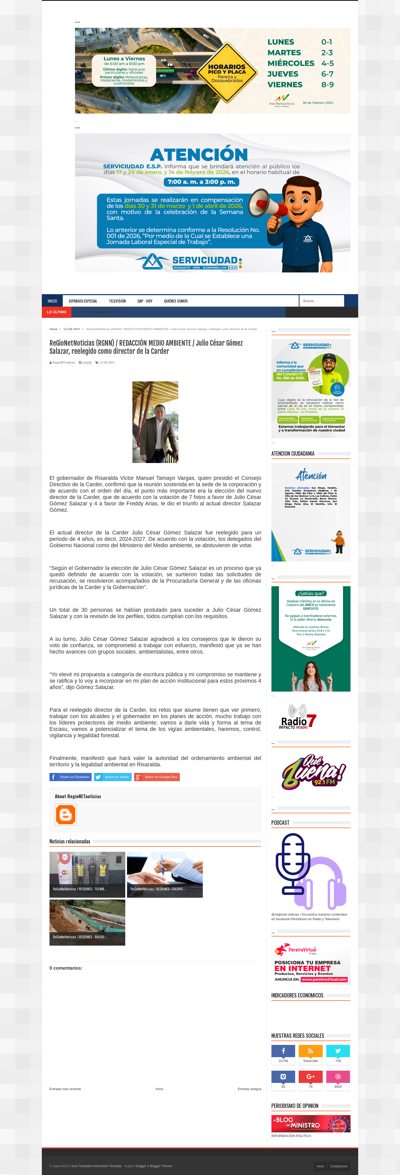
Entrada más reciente (65, 1041)
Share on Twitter (111, 777)
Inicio (52, 301)
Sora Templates (82, 1166)
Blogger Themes (161, 1166)
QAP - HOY (145, 301)
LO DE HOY (107, 362)
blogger (141, 1166)
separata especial (83, 301)
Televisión (117, 301)
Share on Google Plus (155, 777)
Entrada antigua (249, 1041)
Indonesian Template (107, 1166)
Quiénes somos (176, 301)
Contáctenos (338, 1166)
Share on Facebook (69, 777)
